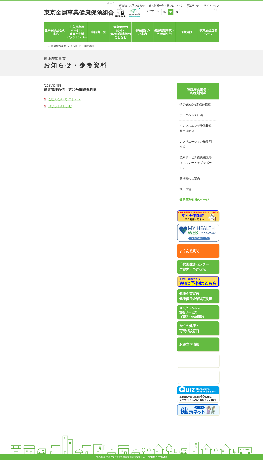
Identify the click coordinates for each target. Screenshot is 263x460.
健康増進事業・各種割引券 (164, 32)
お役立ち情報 (189, 344)
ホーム (111, 3)
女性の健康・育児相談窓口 (189, 328)
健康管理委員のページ (194, 199)
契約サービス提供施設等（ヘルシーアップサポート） (196, 162)
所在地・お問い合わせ (132, 5)
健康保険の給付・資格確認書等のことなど (120, 32)
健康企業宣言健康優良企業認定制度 (195, 296)
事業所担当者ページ (208, 32)
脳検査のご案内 (190, 178)
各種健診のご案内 (142, 32)
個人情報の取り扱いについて (165, 5)
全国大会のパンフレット (64, 99)
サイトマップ (211, 5)
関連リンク (193, 5)
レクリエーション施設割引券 (196, 144)
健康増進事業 (58, 46)
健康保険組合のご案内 (55, 32)
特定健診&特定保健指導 (195, 104)
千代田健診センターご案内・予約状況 (194, 267)
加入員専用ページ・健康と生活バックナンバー (76, 32)
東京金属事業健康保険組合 (79, 12)
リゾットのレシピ (60, 106)
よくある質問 (189, 250)
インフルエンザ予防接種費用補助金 (196, 128)
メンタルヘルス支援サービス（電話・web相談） (192, 312)
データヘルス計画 (191, 115)
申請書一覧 (98, 32)
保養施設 (186, 32)
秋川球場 (185, 189)
